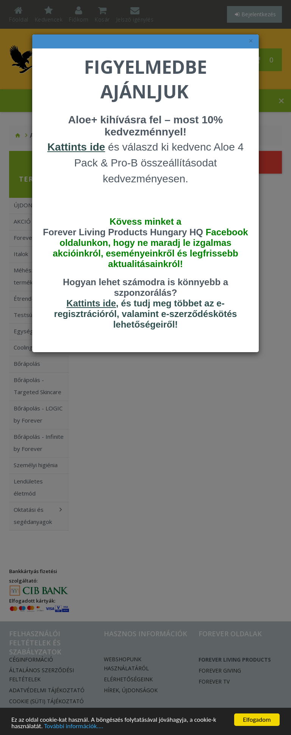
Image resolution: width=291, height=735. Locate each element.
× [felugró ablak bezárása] (251, 41)
